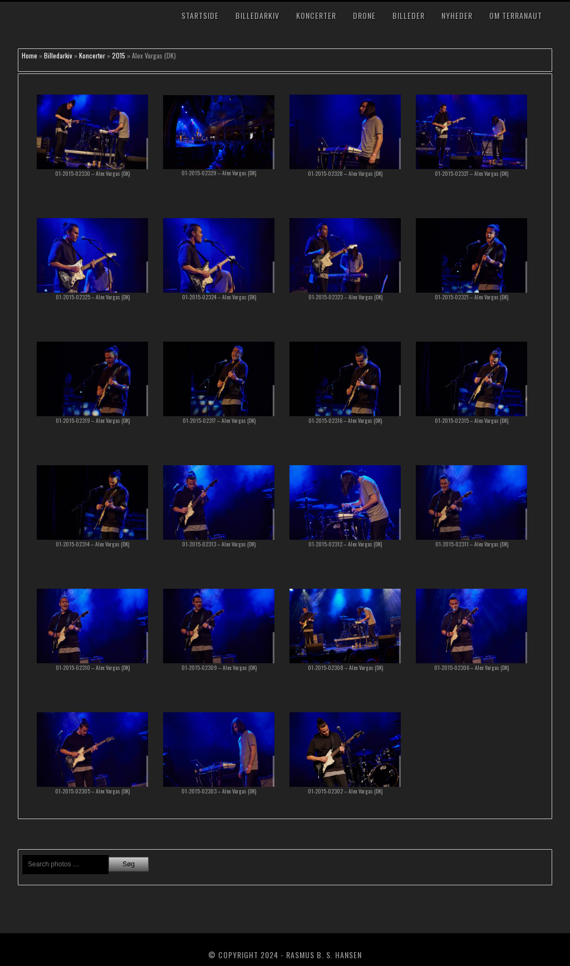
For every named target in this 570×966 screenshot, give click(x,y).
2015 (118, 55)
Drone (364, 15)
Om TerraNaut (515, 15)
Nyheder (457, 15)
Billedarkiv (257, 15)
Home (29, 55)
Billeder (408, 15)
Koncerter (316, 15)
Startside (200, 15)
